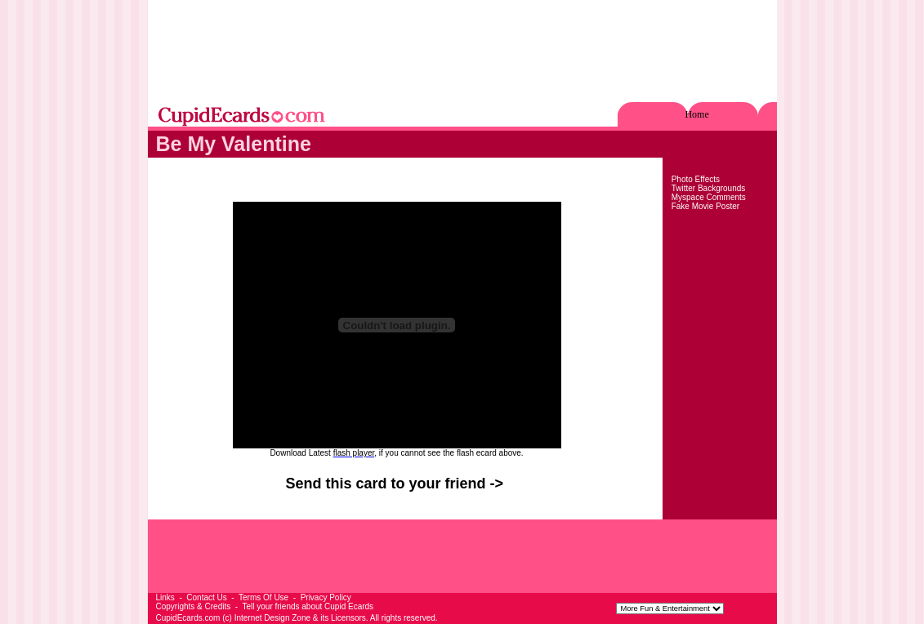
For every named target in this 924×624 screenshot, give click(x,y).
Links (165, 597)
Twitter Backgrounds (709, 188)
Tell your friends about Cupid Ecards (307, 606)
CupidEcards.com (188, 617)
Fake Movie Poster (705, 206)
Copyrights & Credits (193, 606)
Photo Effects (696, 179)
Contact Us (206, 597)
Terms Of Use (263, 597)
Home (696, 114)
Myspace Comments (709, 197)
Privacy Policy (326, 597)
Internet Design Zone (272, 617)
